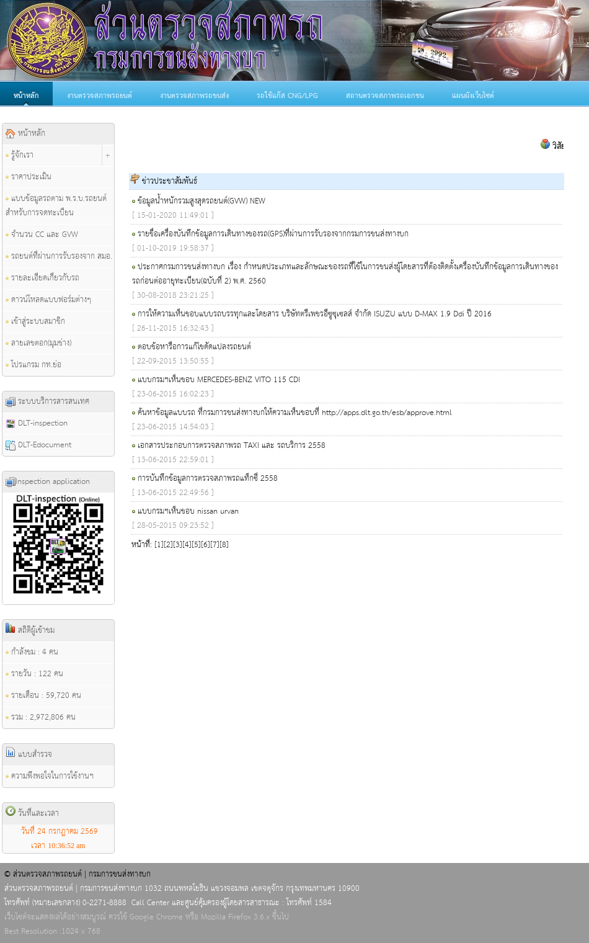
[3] (177, 545)
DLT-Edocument (38, 445)
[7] (214, 545)
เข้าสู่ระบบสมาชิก (35, 322)
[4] (187, 545)
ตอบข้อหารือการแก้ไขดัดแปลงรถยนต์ (194, 347)
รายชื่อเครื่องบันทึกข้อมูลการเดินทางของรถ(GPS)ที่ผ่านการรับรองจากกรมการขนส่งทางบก (273, 234)
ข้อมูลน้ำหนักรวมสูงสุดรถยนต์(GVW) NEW (201, 201)
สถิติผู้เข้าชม (30, 630)
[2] (168, 545)
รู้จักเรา (19, 155)
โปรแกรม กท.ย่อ (33, 365)
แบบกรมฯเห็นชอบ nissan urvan (188, 511)
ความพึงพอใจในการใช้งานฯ (50, 776)
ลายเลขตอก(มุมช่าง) (38, 343)
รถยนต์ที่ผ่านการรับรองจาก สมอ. (59, 256)
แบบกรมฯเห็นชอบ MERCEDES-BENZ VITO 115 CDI (219, 380)
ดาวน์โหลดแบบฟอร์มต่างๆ (48, 300)
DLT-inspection (37, 423)
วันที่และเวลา (32, 813)
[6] (205, 545)
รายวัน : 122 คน (34, 674)
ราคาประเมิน (28, 177)
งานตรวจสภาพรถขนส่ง (194, 96)
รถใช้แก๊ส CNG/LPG (287, 96)
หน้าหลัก (26, 96)
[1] (159, 545)
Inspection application (48, 482)
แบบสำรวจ (29, 754)
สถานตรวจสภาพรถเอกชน (385, 96)
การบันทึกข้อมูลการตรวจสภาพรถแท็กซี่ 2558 (208, 478)
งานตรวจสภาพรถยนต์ (99, 96)
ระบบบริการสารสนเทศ (47, 402)
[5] (196, 545)
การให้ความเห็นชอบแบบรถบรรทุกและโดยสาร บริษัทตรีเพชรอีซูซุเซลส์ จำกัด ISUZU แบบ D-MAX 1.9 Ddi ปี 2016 (315, 314)
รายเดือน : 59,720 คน (43, 696)
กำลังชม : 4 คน (32, 652)
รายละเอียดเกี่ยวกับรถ (42, 278)
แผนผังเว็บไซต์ (473, 96)
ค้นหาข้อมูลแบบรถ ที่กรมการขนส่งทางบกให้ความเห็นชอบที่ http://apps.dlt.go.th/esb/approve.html (295, 413)
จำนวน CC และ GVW (42, 235)
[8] (224, 545)
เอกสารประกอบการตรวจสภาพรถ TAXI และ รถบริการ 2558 (232, 446)
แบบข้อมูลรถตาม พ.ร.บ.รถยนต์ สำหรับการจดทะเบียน (56, 206)
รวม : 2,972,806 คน (41, 717)
